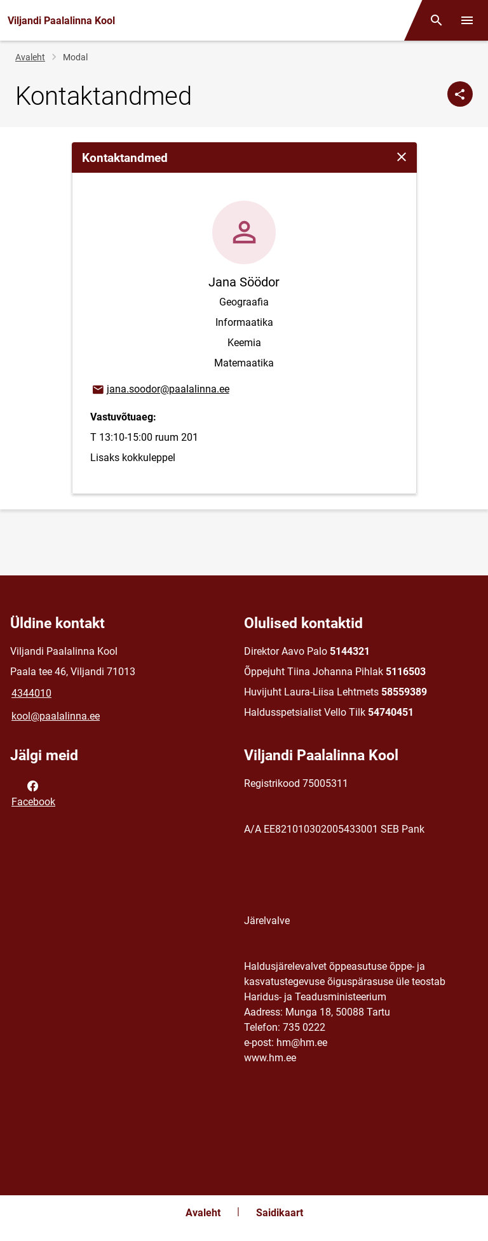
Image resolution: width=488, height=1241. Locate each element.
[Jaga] (460, 94)
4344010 (31, 693)
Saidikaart (279, 1213)
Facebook (33, 792)
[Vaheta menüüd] (467, 20)
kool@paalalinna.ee (55, 716)
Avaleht (30, 57)
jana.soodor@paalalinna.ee (160, 390)
